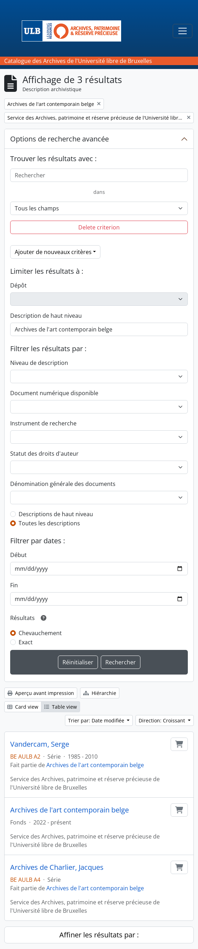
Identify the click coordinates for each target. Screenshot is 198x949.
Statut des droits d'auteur (44, 453)
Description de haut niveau (46, 316)
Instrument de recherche (43, 423)
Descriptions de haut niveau (56, 514)
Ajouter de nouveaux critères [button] (53, 252)
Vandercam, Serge (39, 744)
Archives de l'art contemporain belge (95, 765)
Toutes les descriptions (49, 523)
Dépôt (18, 285)
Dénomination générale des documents (63, 484)
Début (18, 555)
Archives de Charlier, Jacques (57, 867)
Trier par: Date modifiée (97, 720)
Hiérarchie (99, 693)
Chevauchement (40, 633)
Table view (60, 706)
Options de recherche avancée (59, 139)
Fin (14, 585)
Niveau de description (39, 363)
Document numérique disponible (54, 393)
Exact (26, 642)
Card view (22, 706)
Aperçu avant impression (40, 693)
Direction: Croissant (162, 720)
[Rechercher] (99, 175)
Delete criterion (99, 227)
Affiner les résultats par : (99, 934)
